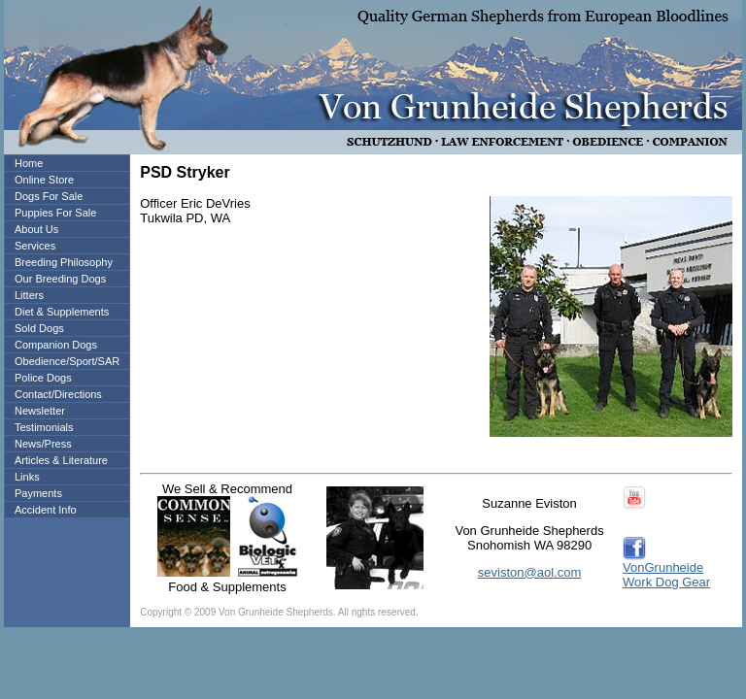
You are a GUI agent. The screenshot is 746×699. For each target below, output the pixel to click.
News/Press (43, 443)
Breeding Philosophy (64, 262)
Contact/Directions (58, 394)
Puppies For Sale (55, 212)
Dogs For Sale (49, 196)
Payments (38, 493)
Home (29, 163)
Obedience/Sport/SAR (67, 361)
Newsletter (40, 410)
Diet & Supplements (62, 311)
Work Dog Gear (666, 582)
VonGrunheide (663, 567)
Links (27, 477)
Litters (29, 295)
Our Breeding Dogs (60, 278)
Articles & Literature (61, 460)
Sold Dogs (39, 328)
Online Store (44, 179)
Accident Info (46, 510)
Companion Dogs (56, 344)
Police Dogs (43, 377)
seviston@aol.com (529, 572)
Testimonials (44, 427)
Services (35, 245)
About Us (36, 229)
